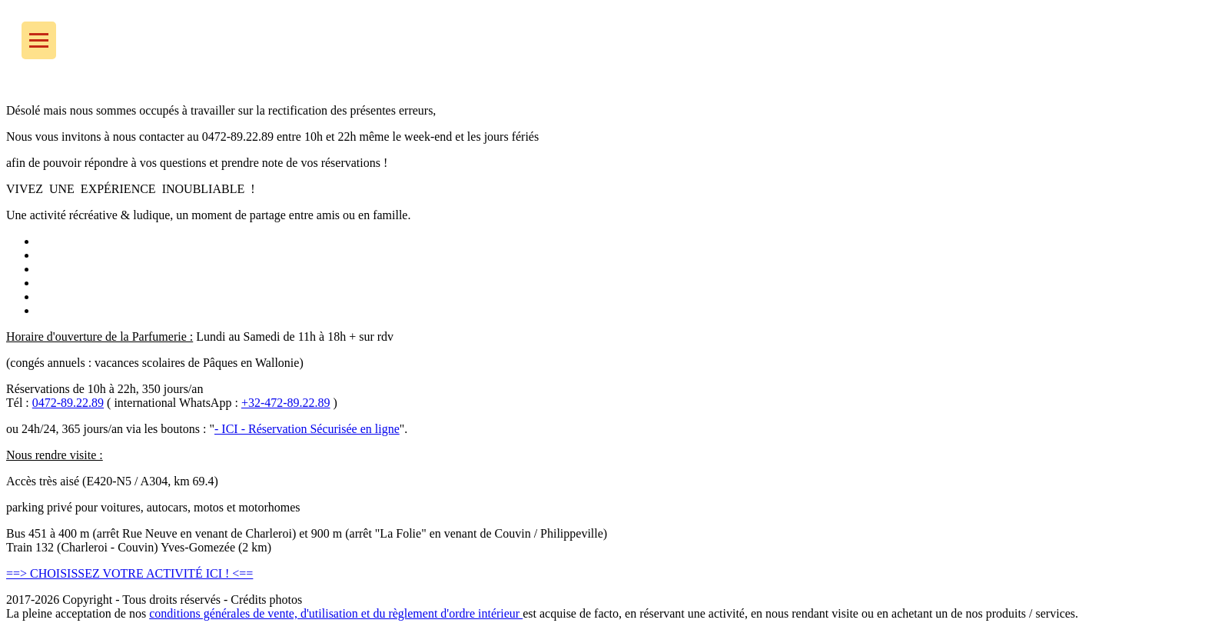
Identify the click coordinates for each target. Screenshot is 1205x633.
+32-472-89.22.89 (285, 402)
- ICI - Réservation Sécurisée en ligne (307, 428)
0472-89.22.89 (68, 402)
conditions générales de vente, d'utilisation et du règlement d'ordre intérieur (336, 613)
